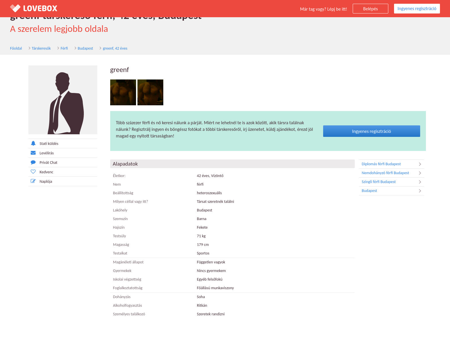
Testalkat (120, 253)
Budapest (85, 48)
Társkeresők (41, 48)
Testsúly (119, 236)
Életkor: (119, 175)
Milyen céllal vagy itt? (130, 201)
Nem (117, 184)
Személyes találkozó (129, 314)
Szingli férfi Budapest (393, 182)
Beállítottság (123, 193)
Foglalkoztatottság (128, 287)
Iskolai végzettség (127, 279)
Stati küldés (43, 143)
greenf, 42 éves (115, 48)
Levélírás (41, 152)
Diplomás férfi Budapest (393, 164)
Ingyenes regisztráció (416, 8)
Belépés (370, 8)
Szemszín (120, 218)
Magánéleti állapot (128, 262)
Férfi (64, 48)
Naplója (40, 181)
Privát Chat (42, 162)
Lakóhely (120, 210)
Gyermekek (122, 270)
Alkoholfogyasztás (127, 305)
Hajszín (119, 227)
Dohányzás (122, 296)
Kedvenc (40, 171)
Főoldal (16, 48)
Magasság (121, 244)
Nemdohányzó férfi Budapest (393, 173)
